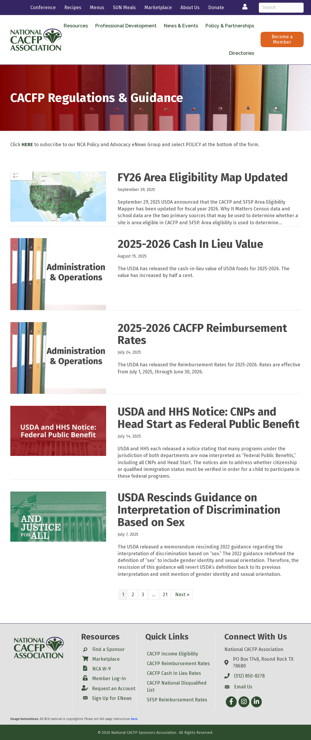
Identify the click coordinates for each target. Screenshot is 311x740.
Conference (43, 7)
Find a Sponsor (108, 649)
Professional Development (126, 26)
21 (165, 594)
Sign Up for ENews (112, 698)
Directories (241, 53)
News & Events (181, 26)
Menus (97, 7)
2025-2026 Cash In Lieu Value (190, 244)
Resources (76, 26)
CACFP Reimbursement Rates (178, 663)
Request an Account (113, 688)
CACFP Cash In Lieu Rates (174, 673)
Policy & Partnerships (229, 26)
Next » (182, 594)
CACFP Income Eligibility (172, 654)
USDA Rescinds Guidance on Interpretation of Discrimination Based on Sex (199, 510)
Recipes (72, 7)
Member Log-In (109, 678)
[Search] (281, 8)
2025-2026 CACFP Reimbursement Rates (202, 334)
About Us (190, 7)
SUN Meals (124, 7)
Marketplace (158, 7)
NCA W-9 (101, 669)
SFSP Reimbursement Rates (177, 700)
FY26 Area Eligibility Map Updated (203, 177)
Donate (216, 7)
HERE (27, 144)
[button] (282, 39)
